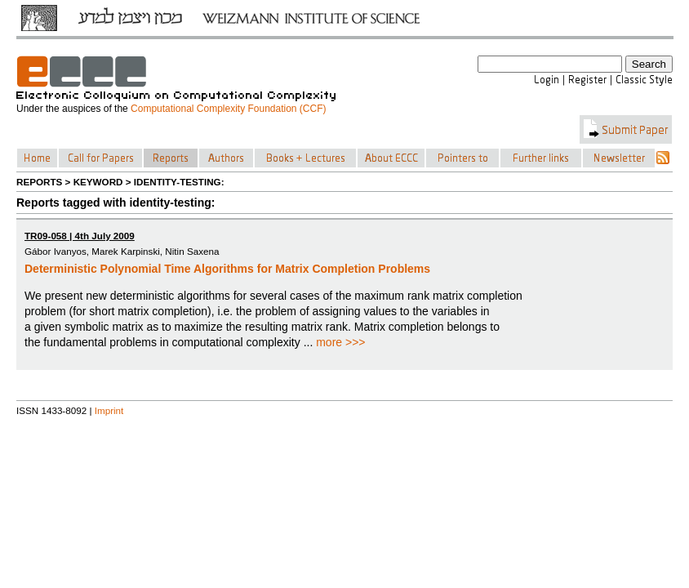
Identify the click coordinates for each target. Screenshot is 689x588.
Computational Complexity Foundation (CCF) (228, 108)
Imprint (109, 410)
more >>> (340, 342)
